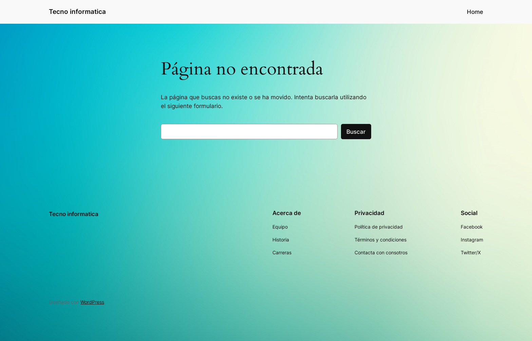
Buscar (356, 131)
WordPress (92, 302)
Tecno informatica (77, 11)
